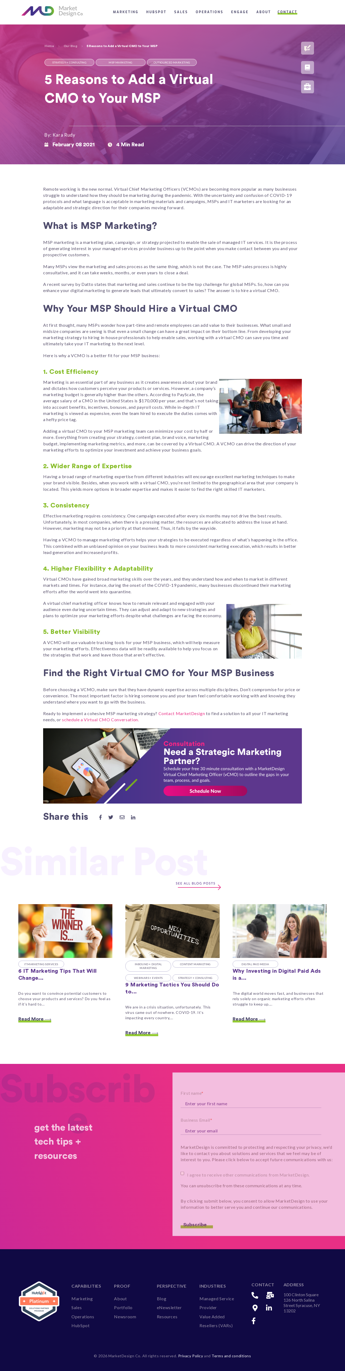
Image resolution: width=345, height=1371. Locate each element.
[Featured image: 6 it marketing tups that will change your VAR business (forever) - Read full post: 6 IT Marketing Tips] (65, 931)
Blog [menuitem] (162, 1298)
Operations (209, 12)
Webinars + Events (148, 977)
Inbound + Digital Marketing (148, 966)
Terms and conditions (231, 1356)
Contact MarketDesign (182, 713)
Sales (181, 12)
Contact (287, 12)
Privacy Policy (191, 1356)
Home (49, 46)
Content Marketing (195, 964)
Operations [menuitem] (82, 1316)
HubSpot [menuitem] (80, 1325)
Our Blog (70, 46)
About (263, 12)
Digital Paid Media (255, 964)
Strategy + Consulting (195, 977)
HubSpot (156, 12)
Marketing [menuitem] (82, 1298)
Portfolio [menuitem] (123, 1307)
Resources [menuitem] (167, 1316)
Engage (240, 12)
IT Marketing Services (41, 964)
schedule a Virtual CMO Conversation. (100, 719)
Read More (34, 1019)
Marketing (126, 12)
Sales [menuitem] (76, 1307)
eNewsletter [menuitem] (169, 1307)
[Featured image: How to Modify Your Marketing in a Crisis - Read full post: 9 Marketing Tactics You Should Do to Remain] (172, 931)
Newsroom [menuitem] (125, 1316)
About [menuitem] (120, 1298)
